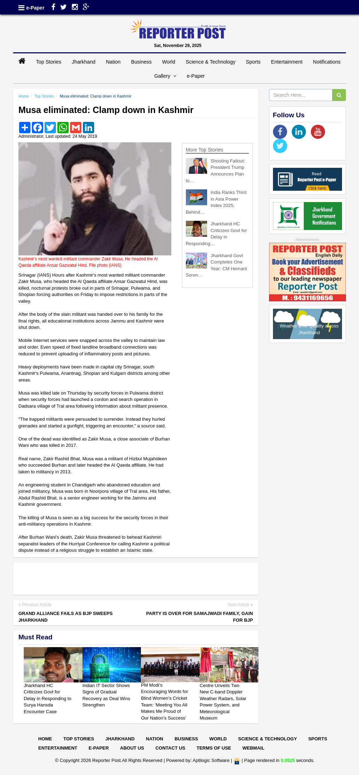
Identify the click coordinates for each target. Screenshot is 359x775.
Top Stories (49, 62)
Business (141, 62)
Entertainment (286, 62)
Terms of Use (213, 748)
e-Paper (35, 8)
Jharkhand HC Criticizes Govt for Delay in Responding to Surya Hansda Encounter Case (47, 698)
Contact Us (170, 748)
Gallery (165, 76)
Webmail (253, 748)
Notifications (327, 62)
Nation (113, 62)
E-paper (99, 748)
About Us (132, 748)
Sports (253, 62)
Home (23, 96)
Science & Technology (210, 62)
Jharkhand (84, 62)
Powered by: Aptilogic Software (197, 760)
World (168, 62)
